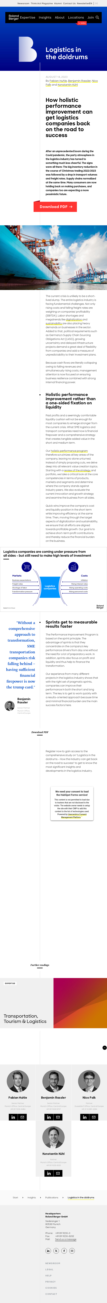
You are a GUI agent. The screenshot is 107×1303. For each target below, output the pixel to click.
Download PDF (56, 206)
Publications (51, 1197)
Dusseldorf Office (82, 1106)
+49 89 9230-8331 (53, 1165)
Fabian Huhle (58, 81)
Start (15, 1197)
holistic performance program (69, 450)
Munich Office (23, 711)
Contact (51, 1294)
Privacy (50, 1282)
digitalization (74, 319)
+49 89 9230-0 (62, 1233)
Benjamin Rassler (79, 81)
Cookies (51, 1288)
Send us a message (65, 1239)
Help (48, 1275)
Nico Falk (89, 1097)
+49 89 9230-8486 (17, 1109)
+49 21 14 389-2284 (89, 1109)
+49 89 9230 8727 (53, 1109)
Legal (49, 1269)
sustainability (54, 323)
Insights (32, 1197)
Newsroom (52, 1263)
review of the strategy (77, 470)
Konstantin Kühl (68, 84)
